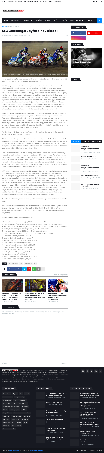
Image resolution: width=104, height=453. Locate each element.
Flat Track (6, 419)
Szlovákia (6, 416)
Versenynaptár (14, 410)
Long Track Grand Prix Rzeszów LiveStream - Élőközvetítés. (88, 414)
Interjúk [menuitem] (63, 20)
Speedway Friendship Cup (22, 413)
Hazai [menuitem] (90, 20)
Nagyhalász (7, 403)
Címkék (86, 142)
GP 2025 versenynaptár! (89, 175)
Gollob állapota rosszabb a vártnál (90, 441)
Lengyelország (19, 397)
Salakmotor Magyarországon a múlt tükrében (90, 167)
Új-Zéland (25, 419)
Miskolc (19, 422)
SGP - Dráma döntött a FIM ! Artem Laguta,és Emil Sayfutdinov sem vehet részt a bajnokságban (35, 296)
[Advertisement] (86, 124)
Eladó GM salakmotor (89, 156)
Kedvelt (76, 142)
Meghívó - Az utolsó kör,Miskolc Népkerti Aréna (89, 423)
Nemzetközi (6, 394)
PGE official (43, 1)
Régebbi (64, 363)
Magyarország (16, 416)
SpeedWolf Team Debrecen (11, 406)
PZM (25, 422)
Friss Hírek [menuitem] (15, 20)
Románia (6, 426)
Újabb (5, 363)
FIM (21, 394)
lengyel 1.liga (23, 403)
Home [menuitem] (6, 20)
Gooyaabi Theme (36, 450)
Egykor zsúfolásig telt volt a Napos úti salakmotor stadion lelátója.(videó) (91, 404)
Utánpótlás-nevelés (9, 429)
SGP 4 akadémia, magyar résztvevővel (90, 185)
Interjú (5, 410)
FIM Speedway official (31, 1)
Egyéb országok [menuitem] (76, 20)
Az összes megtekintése (60, 275)
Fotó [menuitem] (55, 20)
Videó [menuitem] (47, 20)
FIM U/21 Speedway (55, 1)
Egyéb (15, 394)
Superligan (15, 419)
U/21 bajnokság (16, 426)
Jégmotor (22, 400)
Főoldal (4, 26)
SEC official (19, 1)
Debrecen (25, 406)
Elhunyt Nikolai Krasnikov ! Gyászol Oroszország (83, 61)
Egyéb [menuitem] (38, 20)
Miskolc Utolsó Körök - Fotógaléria (88, 432)
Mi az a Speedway (8, 1)
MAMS (24, 410)
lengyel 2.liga (7, 413)
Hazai (27, 394)
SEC (35, 263)
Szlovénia (27, 416)
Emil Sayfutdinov (13, 26)
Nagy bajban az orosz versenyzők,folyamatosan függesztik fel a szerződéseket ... (57, 296)
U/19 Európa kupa (8, 422)
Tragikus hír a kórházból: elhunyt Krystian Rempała (89, 394)
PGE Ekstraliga (7, 397)
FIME (21, 263)
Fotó (15, 403)
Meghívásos (7, 400)
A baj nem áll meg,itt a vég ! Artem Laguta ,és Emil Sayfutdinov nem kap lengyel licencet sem (12, 296)
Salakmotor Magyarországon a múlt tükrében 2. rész (90, 148)
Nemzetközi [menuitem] (28, 20)
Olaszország (28, 263)
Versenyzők (96, 142)
